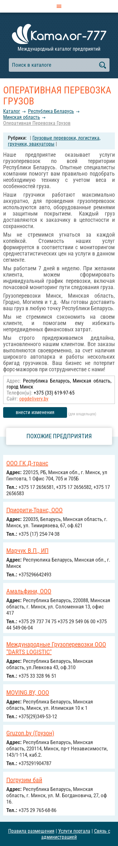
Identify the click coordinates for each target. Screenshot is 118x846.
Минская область (21, 117)
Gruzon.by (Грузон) (30, 733)
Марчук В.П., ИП (27, 550)
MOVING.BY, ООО (27, 692)
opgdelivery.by (33, 399)
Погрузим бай (24, 780)
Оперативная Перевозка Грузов (36, 123)
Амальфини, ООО (28, 591)
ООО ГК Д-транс (27, 463)
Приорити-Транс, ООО (34, 510)
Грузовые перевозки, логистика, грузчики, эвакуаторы (54, 141)
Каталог (11, 111)
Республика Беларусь (51, 111)
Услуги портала (74, 831)
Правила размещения (31, 831)
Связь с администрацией (75, 834)
